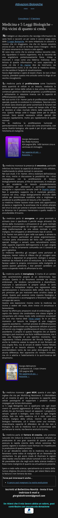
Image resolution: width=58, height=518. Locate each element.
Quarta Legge (48, 189)
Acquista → (27, 154)
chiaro (26, 8)
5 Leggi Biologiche (15, 41)
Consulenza (23, 18)
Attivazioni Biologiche (29, 4)
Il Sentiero (35, 18)
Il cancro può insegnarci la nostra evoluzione (27, 482)
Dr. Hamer (25, 65)
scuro (32, 8)
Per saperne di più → (31, 152)
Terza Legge (34, 318)
